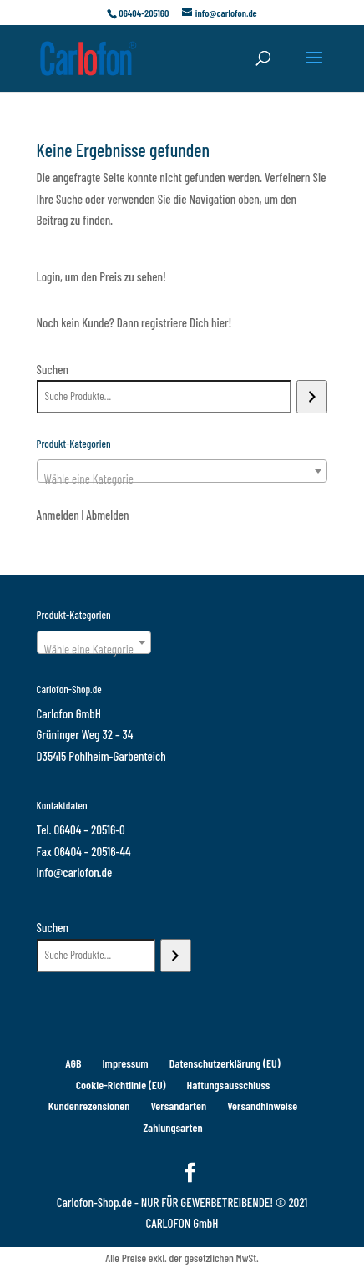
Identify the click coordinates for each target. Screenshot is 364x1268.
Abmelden (107, 514)
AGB (73, 1063)
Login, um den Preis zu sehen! (101, 276)
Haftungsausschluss (228, 1085)
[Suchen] (311, 396)
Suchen (52, 369)
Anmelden (58, 514)
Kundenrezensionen (89, 1105)
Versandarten (178, 1105)
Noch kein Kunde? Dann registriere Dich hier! (134, 322)
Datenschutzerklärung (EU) (225, 1063)
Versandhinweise (262, 1105)
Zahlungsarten (172, 1127)
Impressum (125, 1063)
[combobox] (182, 471)
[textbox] (182, 478)
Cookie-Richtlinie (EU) (121, 1085)
